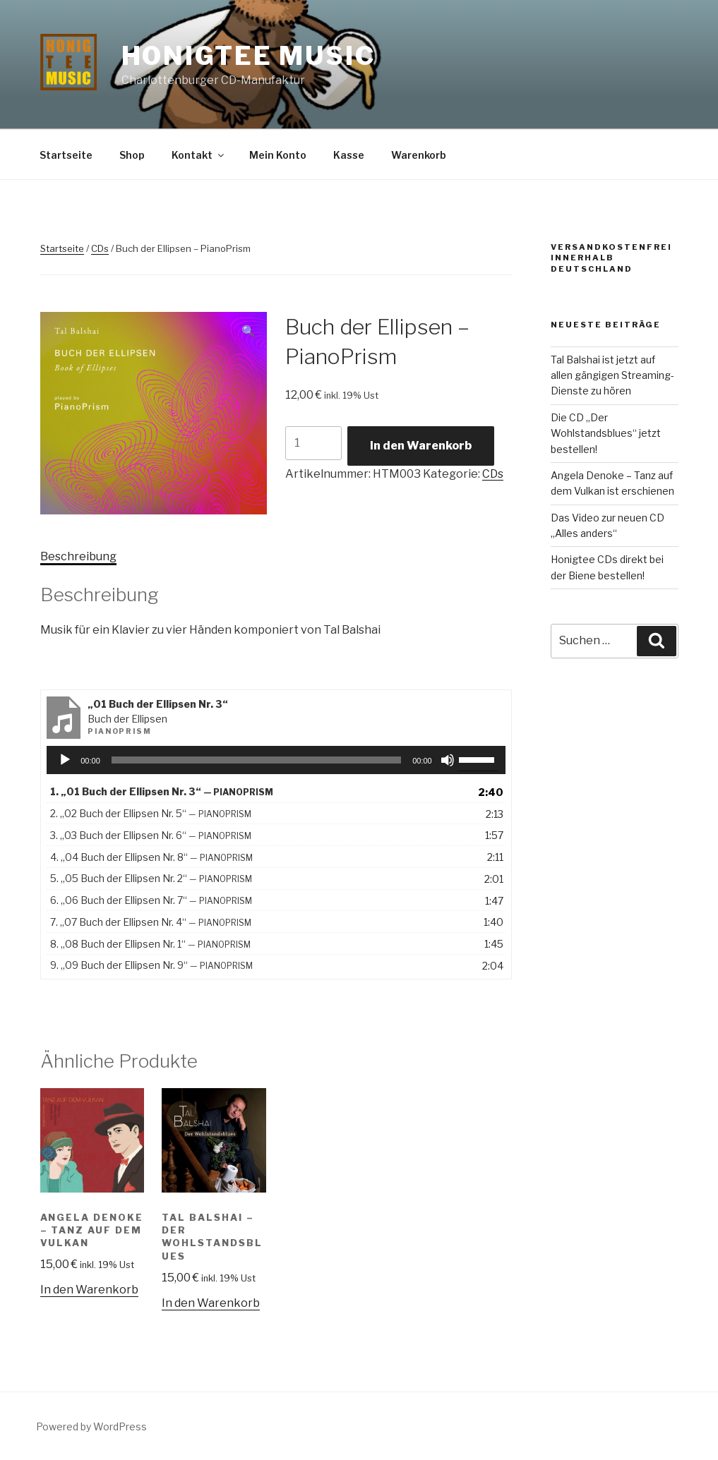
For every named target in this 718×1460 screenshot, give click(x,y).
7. (150, 922)
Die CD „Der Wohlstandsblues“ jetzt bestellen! (606, 433)
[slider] (256, 760)
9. (151, 965)
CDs (100, 248)
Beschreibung (78, 556)
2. (150, 813)
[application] (276, 760)
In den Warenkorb (421, 445)
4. (151, 857)
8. (150, 944)
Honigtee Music (248, 55)
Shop (132, 155)
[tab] (78, 556)
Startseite (66, 155)
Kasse (348, 155)
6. (151, 900)
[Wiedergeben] (65, 760)
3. (150, 835)
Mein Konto (277, 155)
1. (161, 791)
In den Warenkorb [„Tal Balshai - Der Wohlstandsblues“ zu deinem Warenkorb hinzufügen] (211, 1303)
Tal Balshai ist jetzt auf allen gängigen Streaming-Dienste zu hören (612, 375)
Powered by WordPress (91, 1426)
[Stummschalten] (448, 760)
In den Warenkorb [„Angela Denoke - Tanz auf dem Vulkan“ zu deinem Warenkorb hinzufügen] (89, 1289)
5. (151, 878)
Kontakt (199, 155)
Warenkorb (418, 155)
